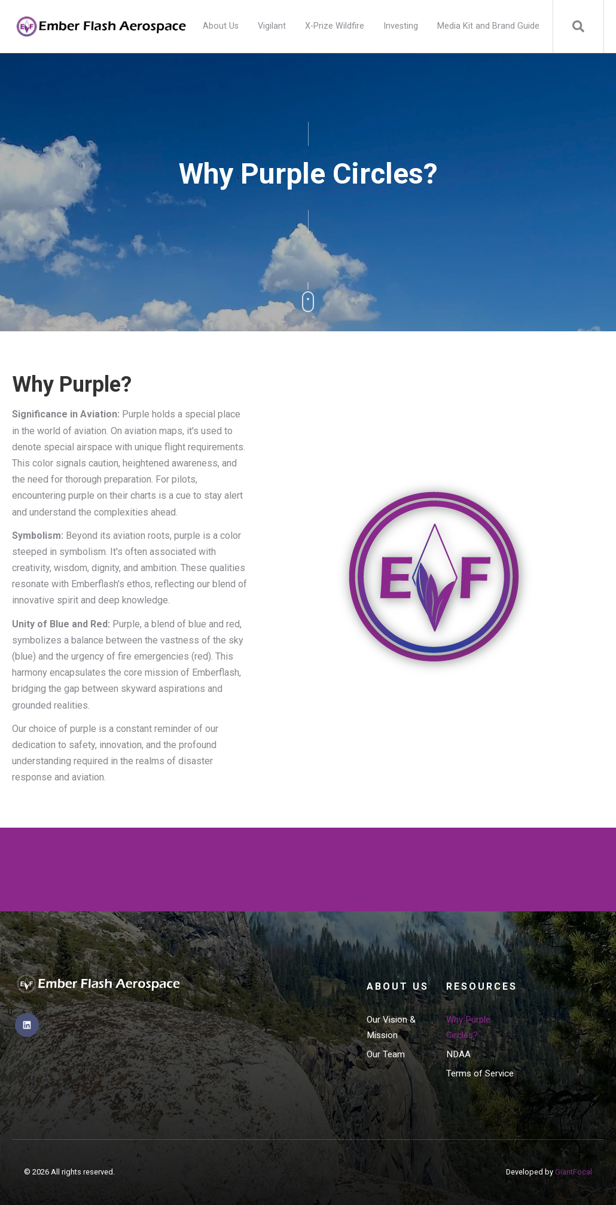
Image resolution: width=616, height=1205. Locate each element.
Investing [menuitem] (400, 26)
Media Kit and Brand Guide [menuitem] (488, 26)
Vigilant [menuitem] (272, 26)
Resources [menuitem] (481, 986)
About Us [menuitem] (221, 26)
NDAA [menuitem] (458, 1054)
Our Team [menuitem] (386, 1054)
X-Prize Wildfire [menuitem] (334, 26)
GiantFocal (573, 1171)
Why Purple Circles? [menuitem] (468, 1027)
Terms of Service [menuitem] (480, 1073)
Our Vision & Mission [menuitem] (391, 1027)
